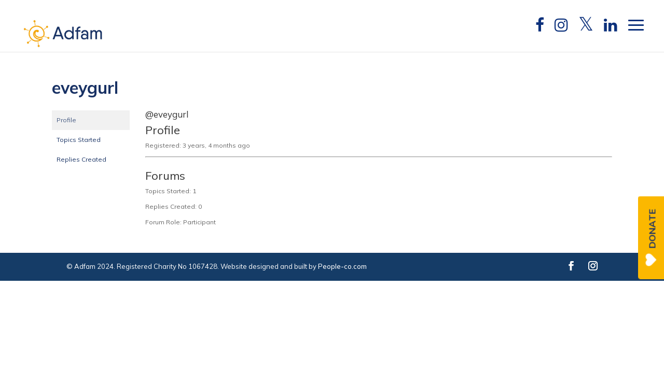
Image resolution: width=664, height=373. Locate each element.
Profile (66, 120)
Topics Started (79, 140)
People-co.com (342, 266)
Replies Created (81, 159)
